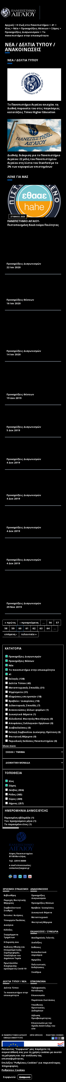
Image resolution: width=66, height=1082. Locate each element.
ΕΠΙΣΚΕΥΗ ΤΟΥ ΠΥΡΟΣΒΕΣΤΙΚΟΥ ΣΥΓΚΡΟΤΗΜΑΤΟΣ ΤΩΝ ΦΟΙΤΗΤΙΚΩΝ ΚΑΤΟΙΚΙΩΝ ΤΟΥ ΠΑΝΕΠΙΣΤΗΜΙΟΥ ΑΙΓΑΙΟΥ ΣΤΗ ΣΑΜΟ (31, 550)
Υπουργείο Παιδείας (14, 920)
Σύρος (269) (15, 798)
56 (50, 622)
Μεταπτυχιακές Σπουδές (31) (26, 687)
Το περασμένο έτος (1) (18, 824)
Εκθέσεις (36, 947)
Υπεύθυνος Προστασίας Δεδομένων (38, 1007)
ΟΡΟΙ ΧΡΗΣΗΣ (36, 1035)
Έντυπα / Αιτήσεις (13, 915)
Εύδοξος (8, 929)
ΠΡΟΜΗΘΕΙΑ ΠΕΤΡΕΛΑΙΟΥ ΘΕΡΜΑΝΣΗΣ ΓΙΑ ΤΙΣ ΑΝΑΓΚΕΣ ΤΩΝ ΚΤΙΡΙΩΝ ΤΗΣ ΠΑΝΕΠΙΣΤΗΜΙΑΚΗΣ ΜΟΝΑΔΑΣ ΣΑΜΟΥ (32, 256)
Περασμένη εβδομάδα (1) (19, 817)
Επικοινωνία (38, 995)
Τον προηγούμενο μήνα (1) (20, 821)
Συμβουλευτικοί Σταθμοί (12, 909)
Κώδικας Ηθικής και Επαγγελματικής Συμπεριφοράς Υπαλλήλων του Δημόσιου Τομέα (14, 953)
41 (52, 25)
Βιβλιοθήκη (10, 895)
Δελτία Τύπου (11, 987)
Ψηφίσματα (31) (18, 692)
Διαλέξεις (36, 942)
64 (48, 628)
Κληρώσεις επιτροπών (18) (25, 696)
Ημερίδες (36, 959)
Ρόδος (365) (15, 794)
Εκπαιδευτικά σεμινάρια (38, 953)
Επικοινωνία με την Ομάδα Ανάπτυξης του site (43, 1026)
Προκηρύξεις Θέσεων (35, 28)
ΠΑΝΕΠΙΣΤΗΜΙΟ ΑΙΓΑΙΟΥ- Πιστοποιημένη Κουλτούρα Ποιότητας (33, 223)
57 (57, 622)
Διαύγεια (8, 925)
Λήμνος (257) (16, 803)
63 (41, 628)
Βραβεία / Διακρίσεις (42, 907)
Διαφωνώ (24, 1077)
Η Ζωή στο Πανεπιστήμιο (32, 25)
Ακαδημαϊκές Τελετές (42, 937)
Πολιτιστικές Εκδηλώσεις (38, 966)
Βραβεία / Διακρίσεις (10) (24, 701)
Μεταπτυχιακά (39, 917)
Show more (9, 745)
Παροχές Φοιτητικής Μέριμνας (15, 901)
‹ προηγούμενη (29, 622)
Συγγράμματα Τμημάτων (11, 936)
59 (12, 628)
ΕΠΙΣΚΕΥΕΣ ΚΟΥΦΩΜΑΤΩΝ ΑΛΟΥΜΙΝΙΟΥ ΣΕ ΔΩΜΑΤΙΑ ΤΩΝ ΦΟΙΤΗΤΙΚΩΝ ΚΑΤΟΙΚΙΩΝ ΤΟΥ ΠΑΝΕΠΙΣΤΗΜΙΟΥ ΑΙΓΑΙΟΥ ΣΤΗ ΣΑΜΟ (32, 449)
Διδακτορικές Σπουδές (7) (24, 705)
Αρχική (9, 25)
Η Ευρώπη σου (11, 942)
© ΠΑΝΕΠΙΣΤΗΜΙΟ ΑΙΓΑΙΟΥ (14, 1035)
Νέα (15, 28)
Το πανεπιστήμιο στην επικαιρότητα (16, 994)
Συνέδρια (36, 972)
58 (5, 628)
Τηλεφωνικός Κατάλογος (38, 989)
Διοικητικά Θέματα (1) (22, 714)
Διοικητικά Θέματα (41, 912)
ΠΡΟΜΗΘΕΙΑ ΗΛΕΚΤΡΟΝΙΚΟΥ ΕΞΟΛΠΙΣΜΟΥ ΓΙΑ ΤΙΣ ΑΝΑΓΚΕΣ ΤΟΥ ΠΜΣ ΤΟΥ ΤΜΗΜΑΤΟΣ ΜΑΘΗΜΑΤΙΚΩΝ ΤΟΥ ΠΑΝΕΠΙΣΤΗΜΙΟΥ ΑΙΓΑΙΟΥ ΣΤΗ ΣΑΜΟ (32, 417)
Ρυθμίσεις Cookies (13, 1070)
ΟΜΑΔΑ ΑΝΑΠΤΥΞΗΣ (13, 1037)
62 (34, 628)
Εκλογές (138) (17, 678)
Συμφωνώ (9, 1077)
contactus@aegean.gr (20, 868)
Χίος (7, 28)
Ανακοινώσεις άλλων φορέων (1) (29, 709)
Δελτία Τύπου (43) (20, 683)
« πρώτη (10, 622)
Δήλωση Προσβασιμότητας (41, 1017)
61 (26, 628)
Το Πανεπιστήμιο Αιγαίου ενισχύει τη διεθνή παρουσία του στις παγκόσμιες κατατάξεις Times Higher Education (33, 108)
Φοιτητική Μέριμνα (41, 922)
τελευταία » (29, 634)
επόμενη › (10, 634)
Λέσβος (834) (16, 790)
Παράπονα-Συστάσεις (43, 1000)
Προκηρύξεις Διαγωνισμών (22, 32)
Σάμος (55, 28)
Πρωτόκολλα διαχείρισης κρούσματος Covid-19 (15, 966)
